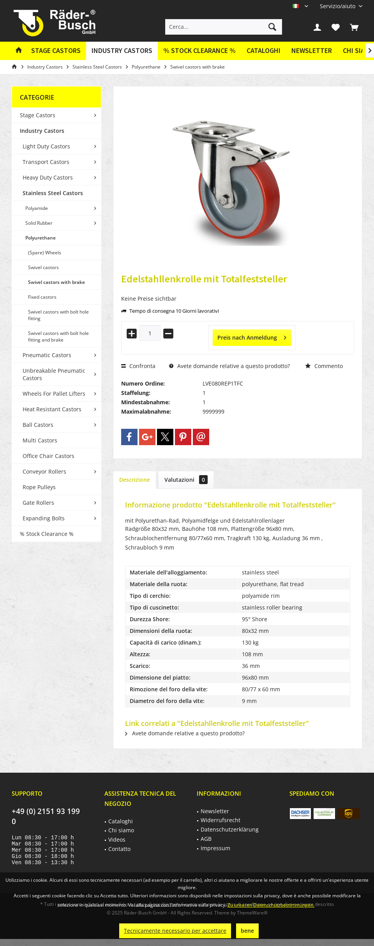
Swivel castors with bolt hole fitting (58, 315)
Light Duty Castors (46, 146)
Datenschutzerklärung (230, 829)
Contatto (119, 849)
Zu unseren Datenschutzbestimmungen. (271, 905)
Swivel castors (43, 267)
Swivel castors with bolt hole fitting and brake (58, 336)
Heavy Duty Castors (48, 177)
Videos (116, 839)
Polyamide (36, 208)
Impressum (215, 848)
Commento (324, 366)
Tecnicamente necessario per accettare (175, 930)
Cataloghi (263, 50)
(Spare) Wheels (44, 252)
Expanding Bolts (44, 518)
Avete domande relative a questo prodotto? (229, 366)
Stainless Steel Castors (53, 193)
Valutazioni (186, 479)
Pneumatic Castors (47, 355)
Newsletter (311, 50)
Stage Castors (37, 115)
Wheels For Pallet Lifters (54, 393)
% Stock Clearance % (47, 533)
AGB (206, 838)
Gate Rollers (38, 502)
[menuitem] (338, 6)
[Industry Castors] (122, 51)
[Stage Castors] (56, 51)
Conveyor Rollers (44, 471)
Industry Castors (42, 130)
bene (247, 930)
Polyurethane (40, 237)
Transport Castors (46, 162)
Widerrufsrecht (220, 820)
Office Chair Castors (48, 456)
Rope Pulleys (39, 487)
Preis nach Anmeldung (251, 336)
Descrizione (134, 479)
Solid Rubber (39, 223)
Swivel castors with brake (56, 282)
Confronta (138, 366)
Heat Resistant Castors (52, 409)
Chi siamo (121, 830)
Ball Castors (38, 424)
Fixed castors (42, 297)
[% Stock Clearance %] (199, 51)
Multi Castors (40, 440)
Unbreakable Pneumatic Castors (54, 374)
